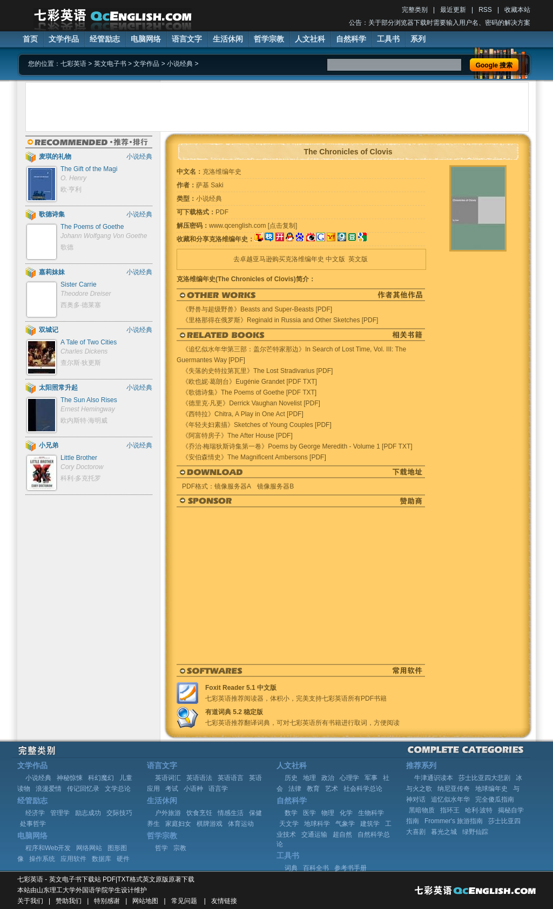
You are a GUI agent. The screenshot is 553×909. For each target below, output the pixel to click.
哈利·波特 (479, 810)
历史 (291, 778)
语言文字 (187, 39)
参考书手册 (350, 868)
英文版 (358, 259)
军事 (371, 778)
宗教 (179, 848)
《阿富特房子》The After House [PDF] (237, 435)
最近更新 (453, 9)
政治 (327, 778)
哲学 (161, 848)
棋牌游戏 (209, 823)
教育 (313, 788)
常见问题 (184, 901)
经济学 (35, 813)
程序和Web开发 (48, 848)
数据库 (101, 859)
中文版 (335, 259)
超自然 (342, 834)
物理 (327, 813)
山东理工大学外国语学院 (72, 890)
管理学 (60, 813)
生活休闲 (228, 39)
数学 (291, 813)
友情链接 (224, 901)
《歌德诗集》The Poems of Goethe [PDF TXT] (249, 392)
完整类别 (415, 9)
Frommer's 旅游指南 (453, 821)
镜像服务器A (232, 486)
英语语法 (199, 778)
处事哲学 (33, 823)
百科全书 (316, 868)
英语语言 (231, 778)
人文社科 (310, 39)
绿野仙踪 (475, 832)
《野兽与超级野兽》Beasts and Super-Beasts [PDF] (257, 309)
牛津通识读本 (433, 778)
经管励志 (105, 39)
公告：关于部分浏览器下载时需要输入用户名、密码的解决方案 (439, 22)
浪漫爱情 (49, 788)
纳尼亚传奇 (453, 788)
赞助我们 (69, 901)
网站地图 (145, 901)
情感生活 (231, 813)
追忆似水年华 (450, 799)
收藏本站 (517, 9)
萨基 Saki (210, 185)
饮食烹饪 (199, 813)
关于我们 (30, 901)
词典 (291, 868)
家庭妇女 (178, 823)
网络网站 (89, 848)
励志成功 (88, 813)
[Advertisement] (277, 107)
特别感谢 (107, 901)
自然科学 (351, 39)
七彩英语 (73, 63)
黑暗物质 (422, 810)
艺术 (331, 788)
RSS (485, 9)
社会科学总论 (362, 788)
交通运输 (314, 834)
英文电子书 (110, 63)
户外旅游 (168, 813)
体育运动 (241, 823)
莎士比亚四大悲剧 (484, 778)
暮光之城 (444, 832)
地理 (309, 778)
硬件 (123, 859)
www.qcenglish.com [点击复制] (253, 225)
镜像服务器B (275, 486)
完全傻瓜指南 (494, 799)
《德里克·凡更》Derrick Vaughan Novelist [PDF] (251, 403)
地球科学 (317, 823)
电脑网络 (146, 39)
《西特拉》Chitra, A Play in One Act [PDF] (243, 414)
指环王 (450, 810)
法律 (294, 788)
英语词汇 (168, 778)
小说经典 (180, 63)
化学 (346, 813)
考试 (171, 788)
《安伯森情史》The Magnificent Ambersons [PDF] (254, 457)
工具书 (388, 39)
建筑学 (370, 823)
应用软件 (73, 859)
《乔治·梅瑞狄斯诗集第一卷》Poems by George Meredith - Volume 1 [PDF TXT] (297, 446)
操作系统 (42, 859)
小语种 (193, 788)
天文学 (289, 823)
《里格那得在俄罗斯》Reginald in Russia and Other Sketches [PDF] (280, 320)
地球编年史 (491, 788)
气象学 (345, 823)
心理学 (349, 778)
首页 (30, 39)
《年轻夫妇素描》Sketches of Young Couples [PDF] (257, 425)
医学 (309, 813)
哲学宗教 (269, 39)
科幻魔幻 (101, 778)
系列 (418, 39)
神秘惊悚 (70, 778)
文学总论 (118, 788)
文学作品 (64, 39)
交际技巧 (119, 813)
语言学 (218, 788)
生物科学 (371, 813)
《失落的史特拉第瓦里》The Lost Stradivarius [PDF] (257, 371)
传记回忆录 (83, 788)
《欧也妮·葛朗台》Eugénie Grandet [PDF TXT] (249, 381)
